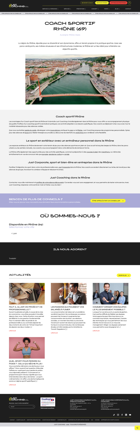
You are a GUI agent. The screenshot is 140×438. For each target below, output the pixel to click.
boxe (27, 133)
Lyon (15, 233)
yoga (71, 130)
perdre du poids (30, 130)
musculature (55, 130)
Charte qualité (21, 420)
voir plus (122, 275)
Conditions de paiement (49, 420)
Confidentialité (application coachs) (78, 420)
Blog (116, 8)
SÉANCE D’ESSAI (102, 3)
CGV (92, 420)
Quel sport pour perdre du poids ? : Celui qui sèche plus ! (25, 362)
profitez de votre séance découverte (50, 182)
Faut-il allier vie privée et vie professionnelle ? (25, 308)
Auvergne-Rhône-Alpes (70, 35)
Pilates (79, 130)
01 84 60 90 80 (104, 407)
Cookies (97, 420)
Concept (94, 8)
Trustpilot (12, 258)
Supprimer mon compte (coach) (110, 420)
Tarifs (106, 8)
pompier (45, 154)
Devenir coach (87, 3)
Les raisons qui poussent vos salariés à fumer (67, 308)
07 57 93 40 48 (73, 407)
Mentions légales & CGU (34, 420)
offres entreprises (118, 3)
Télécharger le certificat (47, 408)
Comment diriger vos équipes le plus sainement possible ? (109, 308)
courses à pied (92, 152)
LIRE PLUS (12, 330)
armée (66, 154)
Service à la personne (49, 8)
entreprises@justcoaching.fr (110, 409)
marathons (105, 152)
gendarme (52, 154)
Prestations (80, 8)
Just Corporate (64, 167)
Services (67, 8)
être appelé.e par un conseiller (106, 201)
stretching (79, 133)
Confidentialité (61, 420)
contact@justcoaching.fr (78, 409)
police (59, 154)
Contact (128, 8)
